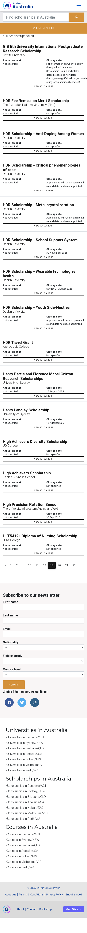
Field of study (12, 656)
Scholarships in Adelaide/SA (25, 802)
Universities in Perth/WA (22, 770)
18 (44, 565)
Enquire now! (74, 894)
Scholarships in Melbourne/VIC (27, 813)
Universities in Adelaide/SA (24, 754)
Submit (13, 684)
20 (59, 565)
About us (10, 894)
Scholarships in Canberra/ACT (26, 786)
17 (37, 565)
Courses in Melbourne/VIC (24, 862)
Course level (12, 669)
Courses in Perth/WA (20, 867)
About (20, 909)
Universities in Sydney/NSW (25, 743)
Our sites (72, 909)
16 (29, 565)
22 (74, 565)
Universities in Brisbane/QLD (25, 748)
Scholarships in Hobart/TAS (25, 808)
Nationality (10, 642)
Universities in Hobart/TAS (24, 759)
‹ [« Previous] (5, 565)
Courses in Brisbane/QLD (23, 845)
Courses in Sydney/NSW (23, 840)
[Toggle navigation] (79, 5)
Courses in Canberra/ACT (23, 834)
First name (10, 602)
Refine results (43, 28)
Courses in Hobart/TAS (22, 856)
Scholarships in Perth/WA (23, 819)
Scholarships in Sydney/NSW (26, 791)
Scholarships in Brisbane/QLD (26, 797)
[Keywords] (36, 17)
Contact (31, 909)
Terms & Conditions (31, 894)
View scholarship (43, 86)
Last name (10, 615)
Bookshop (45, 909)
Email (6, 629)
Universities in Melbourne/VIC (26, 765)
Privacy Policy (54, 894)
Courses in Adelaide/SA (22, 851)
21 (66, 565)
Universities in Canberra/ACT (25, 737)
